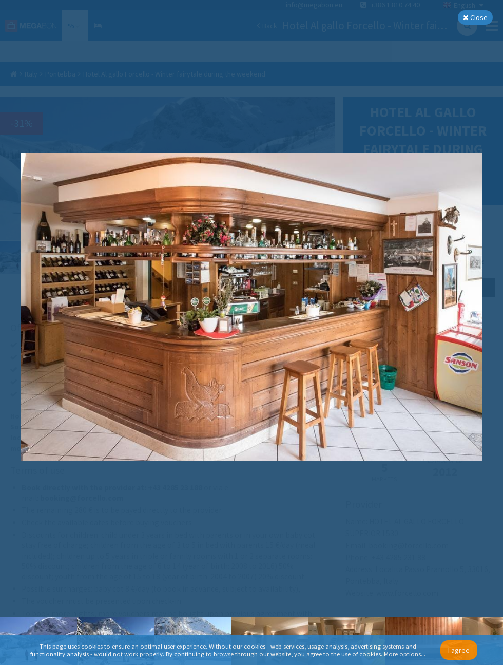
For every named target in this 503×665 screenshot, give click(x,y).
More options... (404, 654)
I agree (459, 650)
